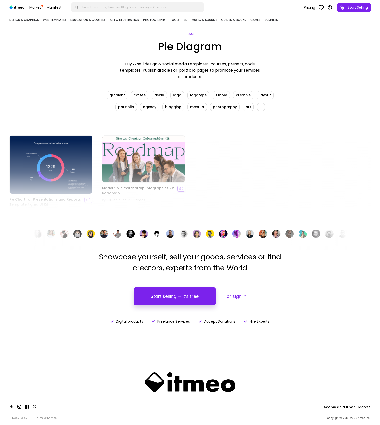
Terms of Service (46, 418)
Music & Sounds (204, 20)
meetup (197, 106)
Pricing (309, 7)
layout (265, 95)
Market (36, 7)
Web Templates (55, 20)
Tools (175, 20)
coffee (140, 95)
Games (255, 20)
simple (221, 95)
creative (243, 95)
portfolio (126, 106)
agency (149, 106)
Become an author (338, 407)
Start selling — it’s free (175, 296)
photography (225, 106)
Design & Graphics (24, 20)
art (248, 106)
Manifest (54, 7)
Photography (154, 20)
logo (177, 95)
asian (159, 95)
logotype (198, 95)
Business (271, 20)
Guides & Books (233, 20)
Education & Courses (88, 20)
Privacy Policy (18, 418)
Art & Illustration (124, 20)
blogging (173, 106)
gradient (117, 95)
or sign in (236, 296)
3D (186, 20)
